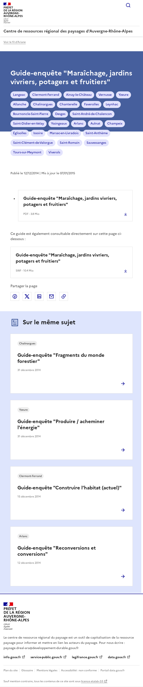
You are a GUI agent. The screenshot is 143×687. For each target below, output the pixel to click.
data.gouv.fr (117, 657)
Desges (60, 114)
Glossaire (27, 670)
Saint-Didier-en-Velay (28, 123)
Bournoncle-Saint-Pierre (30, 114)
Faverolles (91, 104)
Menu (137, 5)
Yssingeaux (59, 123)
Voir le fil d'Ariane (14, 42)
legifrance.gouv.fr (85, 657)
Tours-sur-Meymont (27, 152)
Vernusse (105, 94)
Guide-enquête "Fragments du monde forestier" (60, 358)
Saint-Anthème (96, 133)
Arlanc (78, 123)
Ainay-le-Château (79, 94)
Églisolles (19, 133)
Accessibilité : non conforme (79, 670)
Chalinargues (43, 104)
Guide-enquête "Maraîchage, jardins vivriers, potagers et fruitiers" (70, 201)
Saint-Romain (70, 142)
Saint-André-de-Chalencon (92, 114)
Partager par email (51, 296)
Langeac (19, 94)
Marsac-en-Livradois (64, 133)
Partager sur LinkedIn (39, 296)
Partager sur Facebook (14, 296)
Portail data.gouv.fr (112, 670)
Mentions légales (47, 670)
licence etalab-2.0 (92, 681)
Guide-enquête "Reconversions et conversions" (56, 551)
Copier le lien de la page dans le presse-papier (63, 296)
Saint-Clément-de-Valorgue (33, 142)
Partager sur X (27, 296)
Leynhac (112, 104)
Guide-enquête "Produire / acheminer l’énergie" (60, 424)
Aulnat (95, 123)
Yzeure (123, 94)
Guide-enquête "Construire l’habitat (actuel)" (69, 487)
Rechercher (128, 5)
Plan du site (10, 670)
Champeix (114, 123)
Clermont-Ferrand (45, 94)
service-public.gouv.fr (46, 657)
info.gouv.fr (12, 657)
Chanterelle (68, 104)
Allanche (19, 104)
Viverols (54, 152)
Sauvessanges (96, 142)
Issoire (38, 133)
